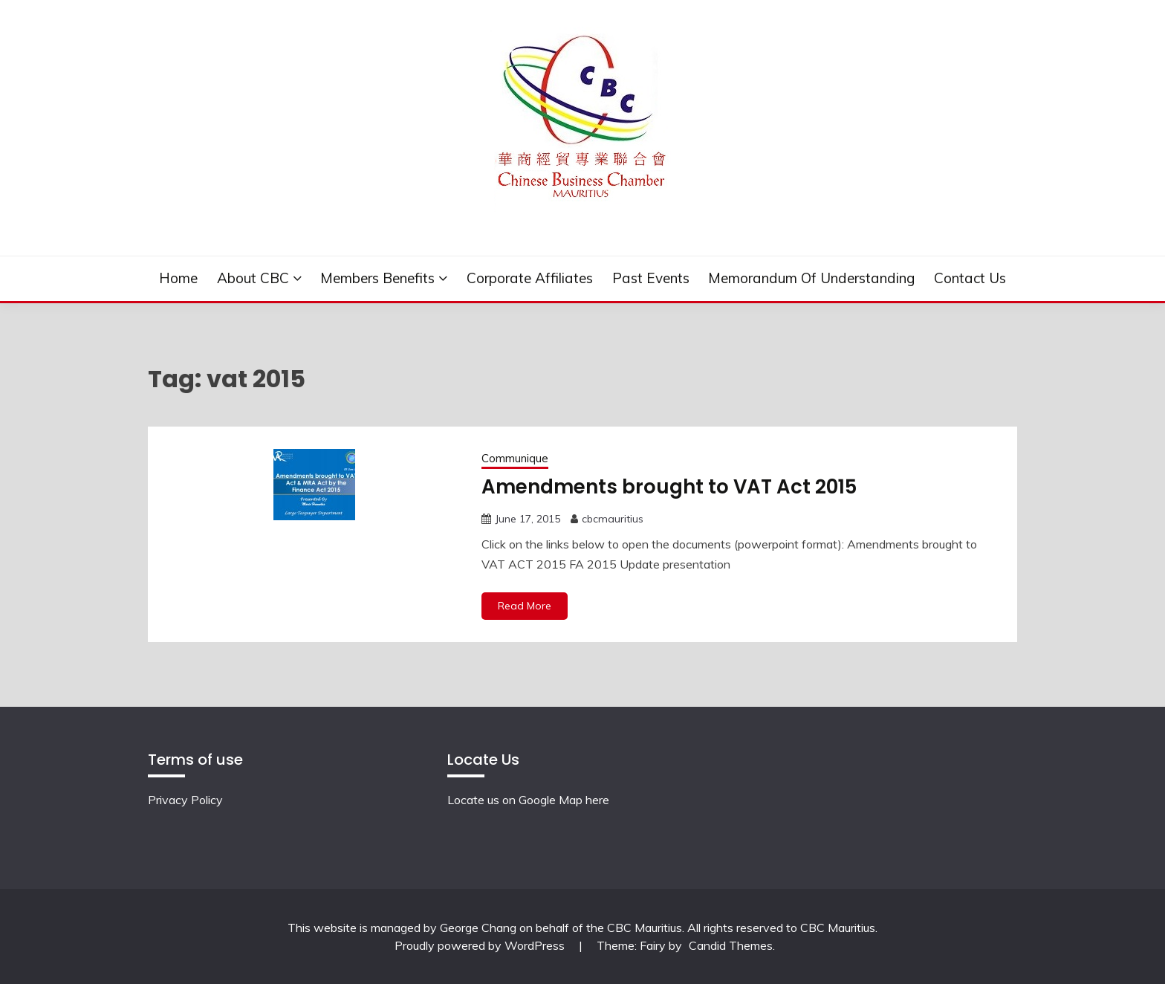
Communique (514, 458)
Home (178, 278)
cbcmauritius (612, 518)
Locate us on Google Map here (528, 799)
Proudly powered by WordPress (481, 945)
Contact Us (970, 278)
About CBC (253, 278)
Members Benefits (377, 278)
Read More (524, 605)
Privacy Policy (185, 799)
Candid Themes (731, 945)
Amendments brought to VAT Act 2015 (669, 486)
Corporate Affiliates (530, 278)
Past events (650, 278)
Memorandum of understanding (811, 278)
